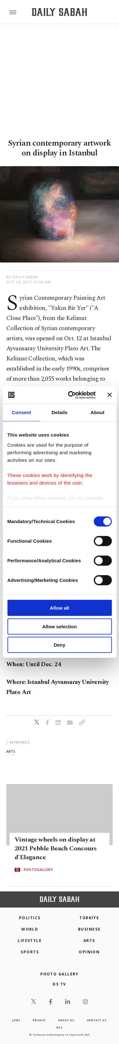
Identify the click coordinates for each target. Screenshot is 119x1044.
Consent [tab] (21, 412)
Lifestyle (30, 940)
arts (10, 751)
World (29, 929)
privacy (39, 1020)
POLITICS (30, 917)
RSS (59, 1027)
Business (89, 929)
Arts (89, 940)
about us (66, 1020)
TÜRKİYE (89, 917)
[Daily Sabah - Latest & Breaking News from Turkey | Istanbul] (59, 12)
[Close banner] (109, 395)
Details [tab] (60, 412)
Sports (30, 952)
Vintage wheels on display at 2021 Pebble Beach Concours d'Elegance (55, 848)
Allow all (59, 608)
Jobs (16, 1020)
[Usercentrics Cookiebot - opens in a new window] (71, 395)
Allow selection (59, 626)
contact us (97, 1020)
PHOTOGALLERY (38, 869)
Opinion (89, 952)
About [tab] (97, 412)
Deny (59, 645)
